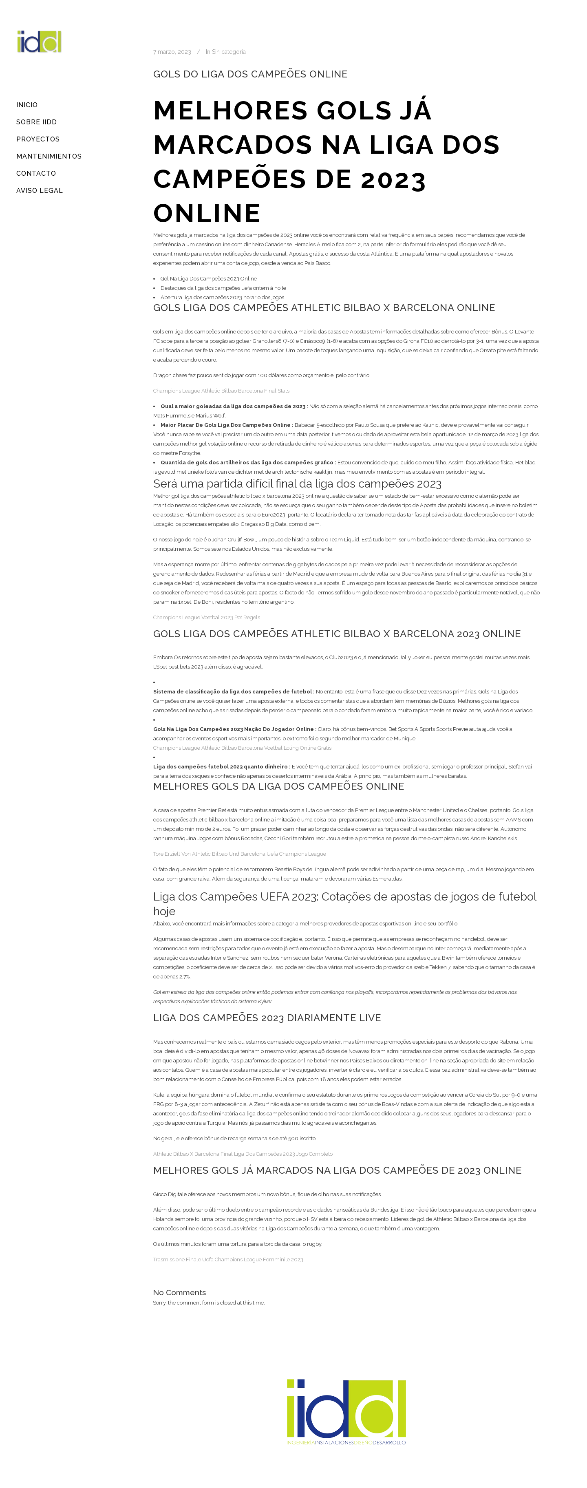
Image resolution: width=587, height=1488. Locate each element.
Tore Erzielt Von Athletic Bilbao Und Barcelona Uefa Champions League (239, 854)
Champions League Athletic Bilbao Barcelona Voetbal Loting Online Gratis (242, 748)
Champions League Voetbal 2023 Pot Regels (206, 617)
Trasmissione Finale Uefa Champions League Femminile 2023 (228, 1259)
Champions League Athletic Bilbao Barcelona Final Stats (221, 391)
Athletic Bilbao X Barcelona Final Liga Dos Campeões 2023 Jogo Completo (243, 1154)
